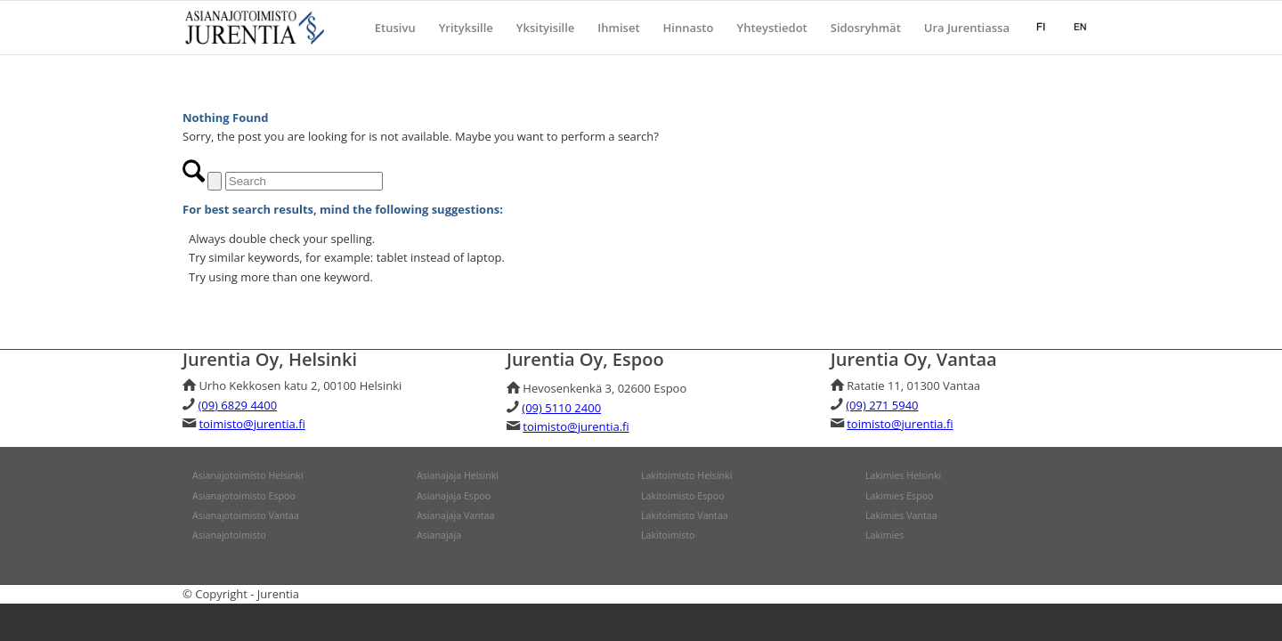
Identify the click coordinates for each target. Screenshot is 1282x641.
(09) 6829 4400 (237, 405)
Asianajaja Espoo (454, 496)
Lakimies (884, 535)
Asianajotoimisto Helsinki (248, 475)
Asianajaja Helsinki (458, 475)
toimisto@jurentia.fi (251, 424)
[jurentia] (256, 27)
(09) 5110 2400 (561, 408)
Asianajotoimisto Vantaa (245, 515)
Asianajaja (439, 535)
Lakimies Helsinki (903, 475)
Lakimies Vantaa (901, 515)
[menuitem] (395, 27)
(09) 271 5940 (882, 405)
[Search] (304, 181)
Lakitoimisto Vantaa (684, 515)
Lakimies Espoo (899, 496)
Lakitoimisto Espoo (683, 496)
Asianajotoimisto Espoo (244, 496)
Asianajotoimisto (229, 535)
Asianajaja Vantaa (455, 515)
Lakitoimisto (668, 535)
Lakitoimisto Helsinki (686, 475)
